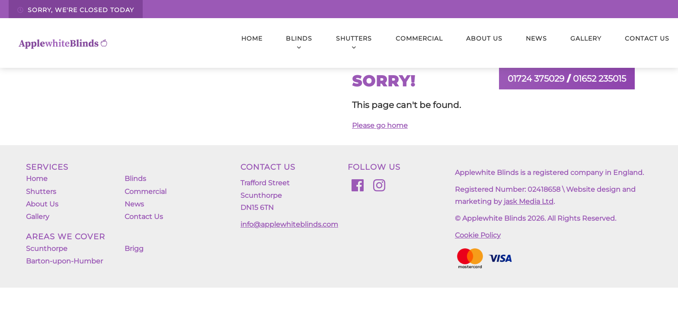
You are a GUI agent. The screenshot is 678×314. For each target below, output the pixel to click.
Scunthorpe (46, 258)
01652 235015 (599, 78)
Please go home (380, 125)
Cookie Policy (478, 235)
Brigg (134, 258)
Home (251, 38)
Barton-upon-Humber (64, 272)
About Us (484, 38)
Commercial (419, 38)
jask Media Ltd (528, 201)
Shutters (354, 43)
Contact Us (647, 38)
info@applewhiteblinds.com (289, 224)
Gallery (585, 38)
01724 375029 (536, 78)
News (536, 38)
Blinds (299, 43)
